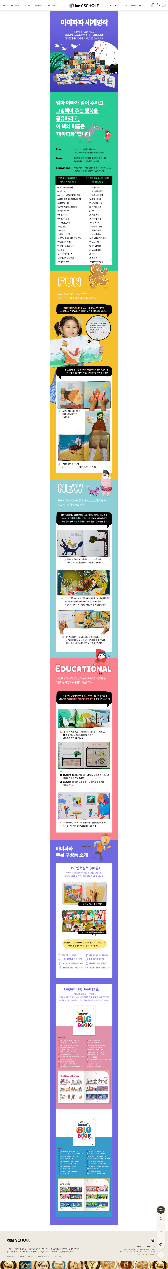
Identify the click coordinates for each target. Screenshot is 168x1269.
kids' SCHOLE (84, 5)
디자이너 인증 (57, 1257)
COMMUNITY (135, 5)
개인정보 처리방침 (43, 1257)
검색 (159, 7)
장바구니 (164, 7)
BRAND (28, 5)
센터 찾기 (38, 5)
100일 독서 (114, 5)
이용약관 (30, 1257)
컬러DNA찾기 (50, 5)
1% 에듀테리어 (16, 5)
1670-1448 (151, 1247)
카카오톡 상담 (139, 1249)
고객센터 (21, 1257)
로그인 (152, 7)
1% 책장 (5, 5)
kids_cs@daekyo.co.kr (66, 1252)
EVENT (124, 5)
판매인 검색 (10, 1257)
